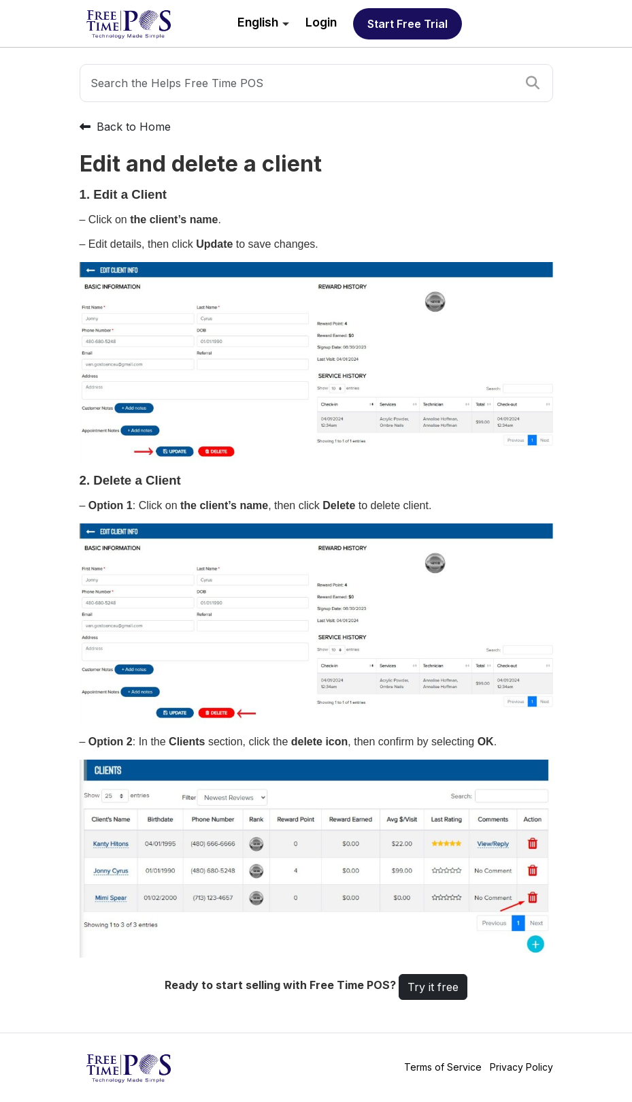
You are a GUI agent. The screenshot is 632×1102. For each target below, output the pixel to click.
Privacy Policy (521, 1067)
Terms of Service (443, 1067)
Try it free (433, 987)
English (257, 22)
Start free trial (407, 24)
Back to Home (125, 126)
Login (321, 22)
